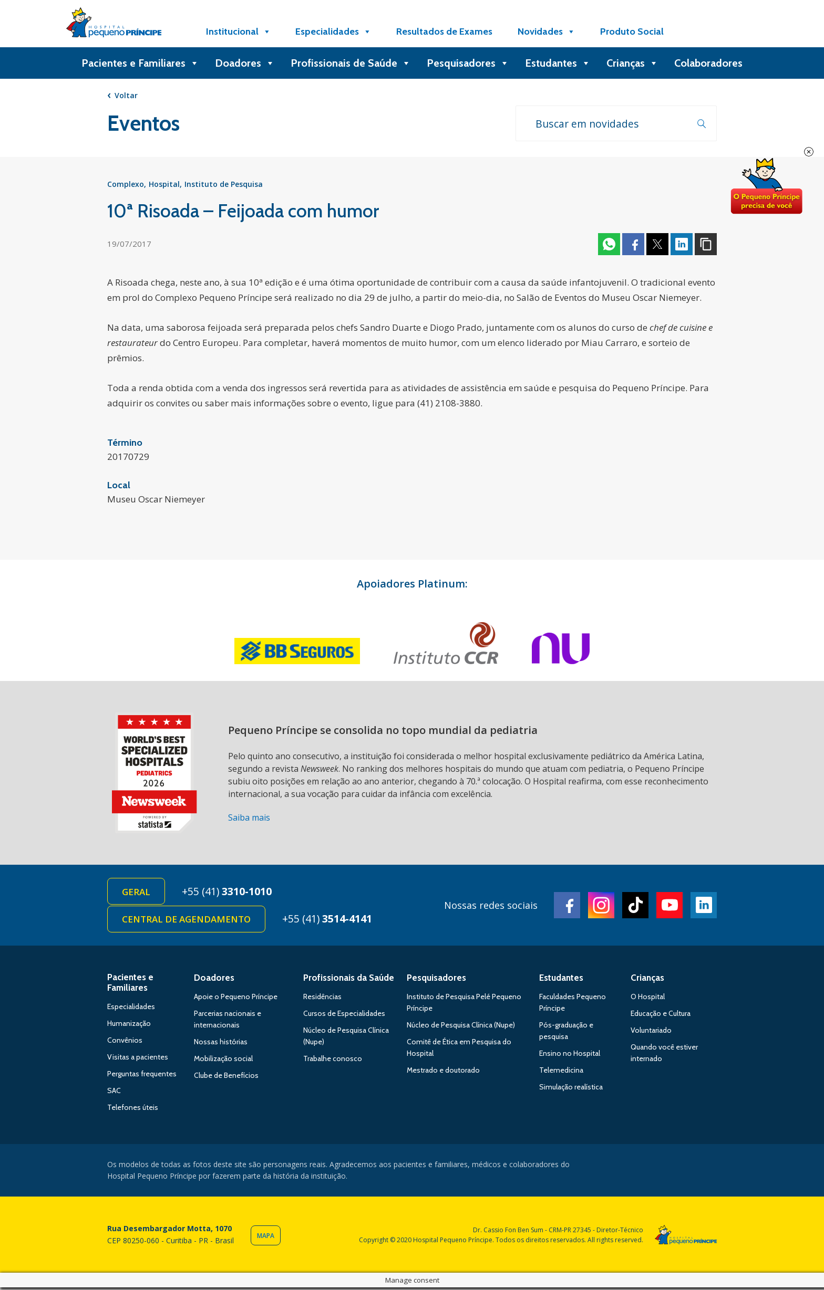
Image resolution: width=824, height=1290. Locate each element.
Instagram (601, 907)
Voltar (126, 95)
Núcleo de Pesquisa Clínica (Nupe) (461, 1027)
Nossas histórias (221, 1043)
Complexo (125, 185)
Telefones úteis (132, 1109)
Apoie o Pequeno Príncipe (235, 998)
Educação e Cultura (661, 1015)
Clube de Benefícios (226, 1077)
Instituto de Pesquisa (223, 185)
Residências (322, 998)
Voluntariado (651, 1032)
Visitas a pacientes (137, 1059)
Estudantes (558, 63)
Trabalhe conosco (332, 1060)
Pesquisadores (468, 63)
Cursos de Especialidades (344, 1015)
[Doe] (702, 31)
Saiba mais (249, 818)
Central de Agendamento (186, 921)
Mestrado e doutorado (443, 1072)
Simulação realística (571, 1089)
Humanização (129, 1025)
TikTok (635, 907)
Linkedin (682, 245)
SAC (114, 1092)
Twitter (657, 245)
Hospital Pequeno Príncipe (113, 24)
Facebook (633, 245)
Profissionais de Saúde (351, 63)
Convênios (124, 1042)
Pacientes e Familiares (140, 63)
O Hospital (648, 998)
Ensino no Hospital (569, 1055)
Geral (136, 893)
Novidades (546, 31)
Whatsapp (609, 245)
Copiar (706, 245)
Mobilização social (223, 1060)
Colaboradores (708, 63)
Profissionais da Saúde (348, 979)
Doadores (245, 63)
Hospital (164, 185)
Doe (766, 186)
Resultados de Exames (444, 31)
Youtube (669, 907)
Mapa (265, 1238)
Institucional (238, 31)
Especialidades (333, 31)
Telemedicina (561, 1072)
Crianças (632, 63)
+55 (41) (229, 892)
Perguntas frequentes (142, 1076)
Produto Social (632, 31)
